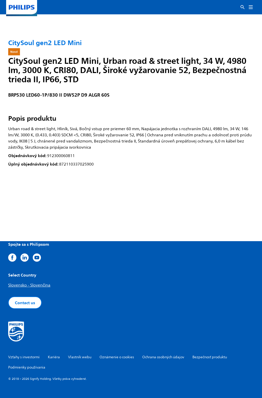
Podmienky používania (26, 367)
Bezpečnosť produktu (209, 357)
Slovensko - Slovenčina (29, 285)
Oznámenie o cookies (117, 357)
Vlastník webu (79, 357)
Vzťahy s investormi (24, 357)
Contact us (25, 302)
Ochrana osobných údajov (163, 357)
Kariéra (54, 357)
